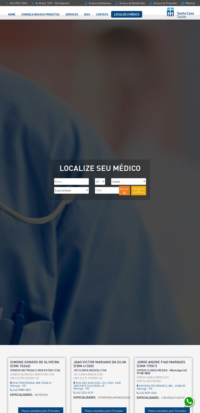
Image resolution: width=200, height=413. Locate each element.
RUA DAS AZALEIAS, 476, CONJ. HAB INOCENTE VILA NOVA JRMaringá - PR (97, 385)
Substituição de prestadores (138, 190)
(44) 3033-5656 (16, 3)
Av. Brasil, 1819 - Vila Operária (50, 3)
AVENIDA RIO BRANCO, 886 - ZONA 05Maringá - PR (161, 387)
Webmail (188, 3)
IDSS (87, 14)
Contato (102, 14)
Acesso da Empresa (97, 3)
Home (11, 14)
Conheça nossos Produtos (40, 14)
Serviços (71, 14)
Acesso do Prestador (163, 3)
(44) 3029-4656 (147, 392)
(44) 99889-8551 (20, 389)
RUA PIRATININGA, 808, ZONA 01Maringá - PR (31, 384)
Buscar (124, 190)
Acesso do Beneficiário (130, 3)
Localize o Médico (126, 14)
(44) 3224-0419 (83, 392)
